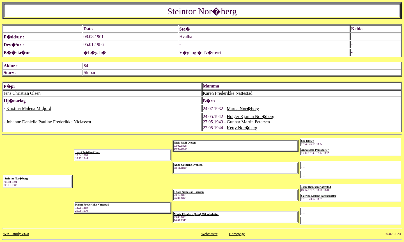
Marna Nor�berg (243, 108)
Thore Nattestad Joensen (189, 191)
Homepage (237, 234)
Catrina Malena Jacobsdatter (318, 195)
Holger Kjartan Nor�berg (250, 116)
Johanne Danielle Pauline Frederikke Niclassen (48, 121)
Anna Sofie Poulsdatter (315, 149)
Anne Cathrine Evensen (188, 164)
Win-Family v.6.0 (16, 234)
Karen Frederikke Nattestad (227, 93)
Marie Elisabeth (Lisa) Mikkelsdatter (196, 214)
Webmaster (209, 234)
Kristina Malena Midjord (28, 108)
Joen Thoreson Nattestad (316, 186)
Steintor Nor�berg (16, 178)
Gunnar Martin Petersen (248, 121)
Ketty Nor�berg (242, 127)
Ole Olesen (307, 140)
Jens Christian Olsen (22, 93)
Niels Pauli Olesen (185, 142)
